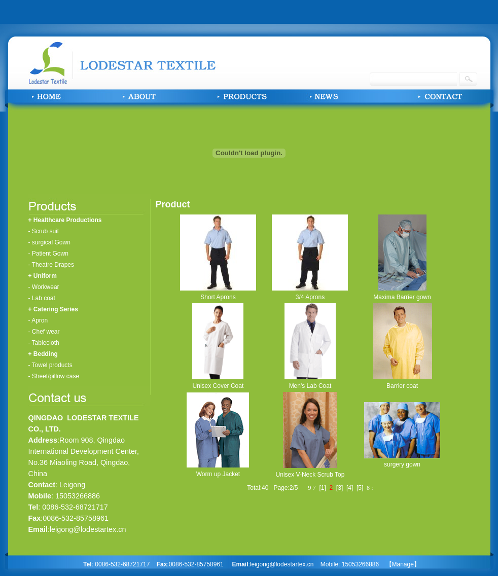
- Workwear (43, 287)
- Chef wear (44, 331)
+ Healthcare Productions (65, 220)
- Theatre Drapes (51, 264)
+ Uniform (42, 275)
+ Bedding (43, 353)
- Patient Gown (48, 253)
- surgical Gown (49, 242)
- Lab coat (41, 298)
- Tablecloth (43, 342)
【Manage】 (403, 564)
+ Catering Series (53, 309)
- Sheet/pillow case (54, 376)
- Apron (38, 320)
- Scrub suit (43, 231)
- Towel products (50, 365)
